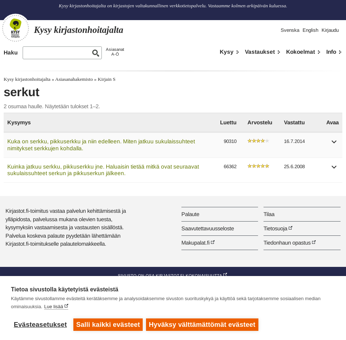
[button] (334, 144)
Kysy (227, 52)
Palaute (190, 214)
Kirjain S (107, 79)
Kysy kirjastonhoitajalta (27, 79)
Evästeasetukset (40, 324)
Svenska (290, 30)
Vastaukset (260, 52)
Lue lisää (53, 307)
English (310, 30)
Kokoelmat (300, 52)
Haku (11, 52)
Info (331, 52)
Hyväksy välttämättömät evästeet (202, 324)
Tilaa (269, 214)
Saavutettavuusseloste (207, 228)
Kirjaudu (330, 30)
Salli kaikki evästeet (108, 324)
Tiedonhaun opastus (287, 242)
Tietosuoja (275, 228)
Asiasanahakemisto (74, 79)
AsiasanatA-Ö (115, 51)
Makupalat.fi (195, 242)
